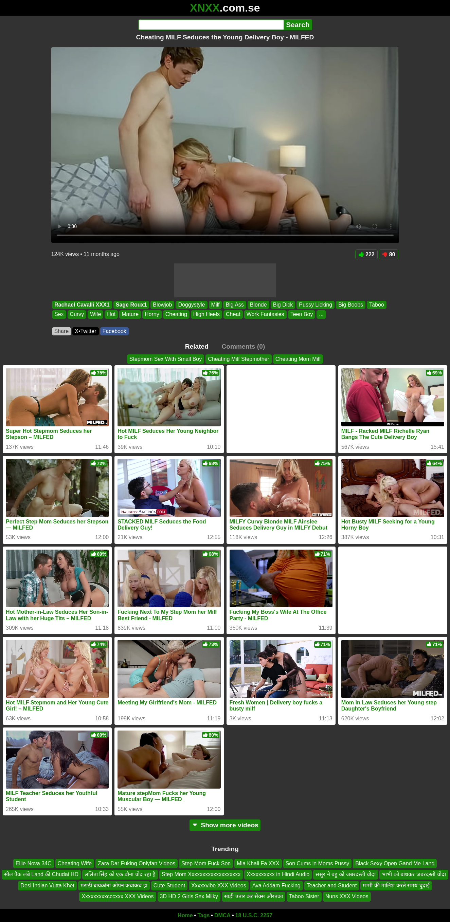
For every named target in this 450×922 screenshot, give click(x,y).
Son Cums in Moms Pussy (317, 863)
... (321, 314)
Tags (203, 915)
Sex (59, 314)
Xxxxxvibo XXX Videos (218, 885)
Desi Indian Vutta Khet (47, 885)
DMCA (222, 915)
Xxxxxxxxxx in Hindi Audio (278, 874)
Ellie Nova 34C (34, 863)
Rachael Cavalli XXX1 (82, 305)
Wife (95, 314)
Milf (215, 305)
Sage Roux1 (131, 305)
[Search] (211, 24)
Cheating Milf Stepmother (238, 359)
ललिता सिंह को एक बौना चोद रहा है (120, 874)
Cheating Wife (75, 863)
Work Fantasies (265, 314)
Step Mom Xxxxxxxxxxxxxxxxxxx (201, 874)
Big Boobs (350, 305)
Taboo (376, 305)
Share (61, 331)
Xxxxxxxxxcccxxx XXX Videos (118, 896)
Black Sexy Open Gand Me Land (394, 863)
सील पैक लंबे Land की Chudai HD (41, 874)
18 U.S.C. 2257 (253, 915)
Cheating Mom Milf (298, 359)
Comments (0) (243, 346)
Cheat (233, 314)
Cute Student (169, 885)
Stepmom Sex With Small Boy (165, 359)
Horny (152, 314)
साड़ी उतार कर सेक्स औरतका (253, 896)
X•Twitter (85, 331)
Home (185, 915)
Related (197, 346)
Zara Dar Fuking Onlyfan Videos (136, 863)
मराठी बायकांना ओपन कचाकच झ (113, 885)
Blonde (258, 305)
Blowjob (162, 305)
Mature (130, 314)
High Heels (206, 314)
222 (366, 254)
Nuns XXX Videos (346, 896)
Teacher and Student (332, 885)
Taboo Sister (304, 896)
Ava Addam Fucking (276, 885)
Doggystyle (191, 305)
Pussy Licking (315, 305)
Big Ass (235, 305)
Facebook (114, 331)
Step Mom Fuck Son (206, 863)
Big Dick (283, 305)
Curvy (77, 314)
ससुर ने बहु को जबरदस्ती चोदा (346, 874)
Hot (111, 314)
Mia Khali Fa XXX (258, 863)
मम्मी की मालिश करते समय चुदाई (396, 885)
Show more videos (225, 825)
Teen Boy (301, 314)
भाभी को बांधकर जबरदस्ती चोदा (414, 874)
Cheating (176, 314)
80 (388, 254)
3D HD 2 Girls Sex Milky (189, 896)
